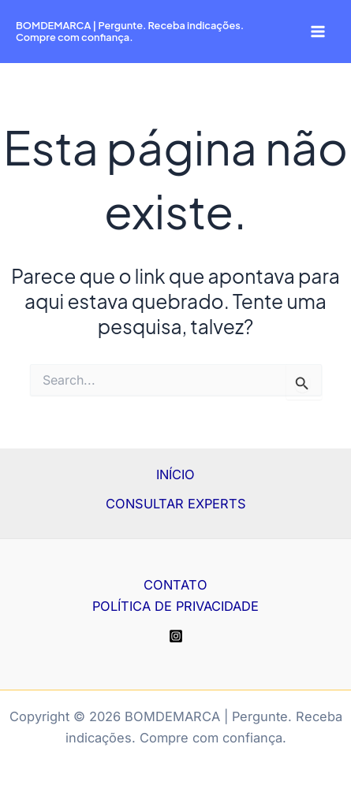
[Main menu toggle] (317, 32)
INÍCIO (175, 474)
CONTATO (175, 585)
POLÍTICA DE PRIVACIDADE (175, 606)
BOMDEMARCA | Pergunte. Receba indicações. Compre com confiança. (130, 31)
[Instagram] (176, 636)
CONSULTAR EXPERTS (176, 504)
